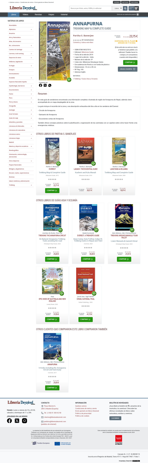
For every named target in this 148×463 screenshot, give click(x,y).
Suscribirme (115, 418)
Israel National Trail (85, 299)
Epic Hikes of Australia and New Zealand (52, 300)
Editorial (134, 2)
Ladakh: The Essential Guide (85, 169)
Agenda (116, 2)
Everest (52, 169)
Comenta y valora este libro (83, 42)
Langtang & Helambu (119, 169)
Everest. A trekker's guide (88, 235)
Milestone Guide (87, 52)
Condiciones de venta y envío (86, 408)
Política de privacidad (83, 413)
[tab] (42, 94)
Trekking (77, 79)
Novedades (12, 25)
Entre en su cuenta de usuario (128, 14)
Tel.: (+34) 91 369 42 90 (51, 413)
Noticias (125, 2)
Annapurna (52, 364)
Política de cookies (82, 416)
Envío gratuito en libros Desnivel (44, 2)
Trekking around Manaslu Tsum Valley (124, 236)
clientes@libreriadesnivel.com (53, 417)
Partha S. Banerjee (83, 35)
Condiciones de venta (26, 2)
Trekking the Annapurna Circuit (52, 235)
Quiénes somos (14, 2)
